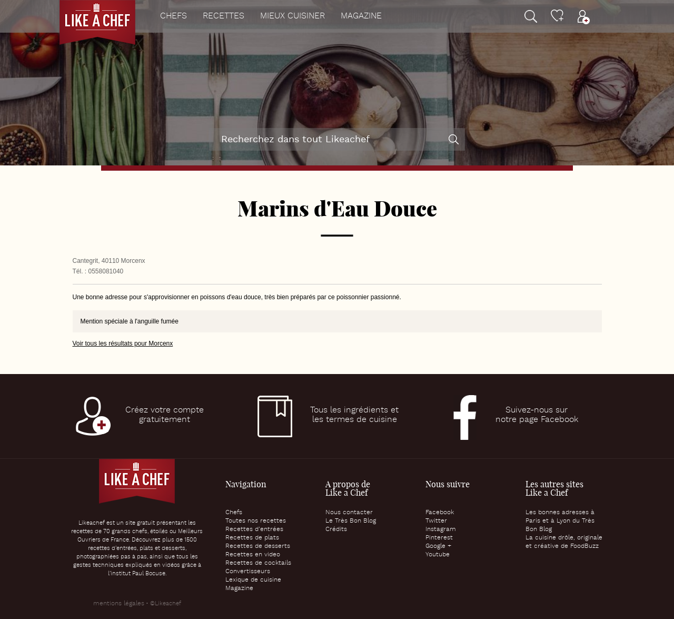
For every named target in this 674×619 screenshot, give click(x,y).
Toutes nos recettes (255, 521)
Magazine (361, 16)
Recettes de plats (252, 538)
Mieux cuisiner (292, 16)
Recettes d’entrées (254, 529)
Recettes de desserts (257, 546)
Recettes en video (252, 555)
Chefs (173, 16)
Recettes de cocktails (258, 563)
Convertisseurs (247, 571)
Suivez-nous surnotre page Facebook (536, 415)
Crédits (336, 529)
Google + (438, 546)
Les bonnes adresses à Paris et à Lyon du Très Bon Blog (560, 521)
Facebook (439, 512)
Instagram (440, 529)
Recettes (223, 16)
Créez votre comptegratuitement (164, 415)
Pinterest (439, 538)
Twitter (436, 521)
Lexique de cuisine (253, 580)
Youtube (437, 555)
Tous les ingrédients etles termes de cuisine (354, 415)
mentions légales (118, 604)
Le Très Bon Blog (350, 521)
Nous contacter (349, 512)
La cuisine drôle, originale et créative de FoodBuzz (564, 542)
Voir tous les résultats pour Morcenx (123, 343)
